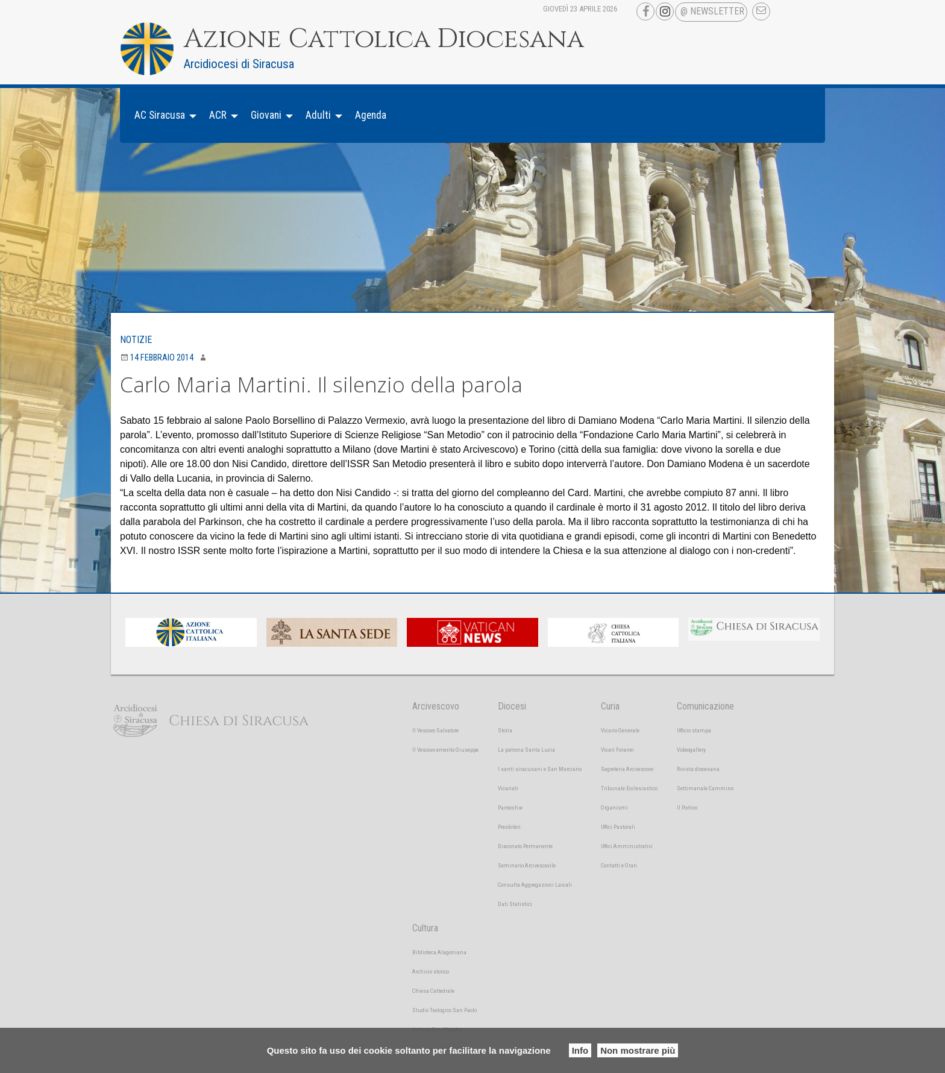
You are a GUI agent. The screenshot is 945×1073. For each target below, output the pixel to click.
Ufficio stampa (694, 730)
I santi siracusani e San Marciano (540, 769)
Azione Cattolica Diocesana (384, 39)
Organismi (614, 807)
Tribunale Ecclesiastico (629, 788)
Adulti (318, 115)
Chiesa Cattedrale (433, 990)
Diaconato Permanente (525, 846)
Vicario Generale (620, 730)
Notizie (136, 339)
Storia (505, 730)
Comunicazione (705, 706)
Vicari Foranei (617, 749)
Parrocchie (510, 807)
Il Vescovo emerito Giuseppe (445, 749)
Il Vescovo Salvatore (435, 730)
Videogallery (691, 749)
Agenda (370, 115)
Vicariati (508, 788)
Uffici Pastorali (618, 826)
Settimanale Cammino (705, 788)
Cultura (425, 928)
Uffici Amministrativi (627, 846)
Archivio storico (430, 971)
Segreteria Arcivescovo (627, 769)
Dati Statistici (515, 904)
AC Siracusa (159, 115)
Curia (610, 706)
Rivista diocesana (698, 769)
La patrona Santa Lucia (526, 749)
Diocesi (512, 706)
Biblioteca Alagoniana (439, 952)
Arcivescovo (435, 706)
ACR (218, 115)
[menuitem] (162, 115)
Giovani (266, 115)
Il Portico (687, 807)
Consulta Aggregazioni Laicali (535, 884)
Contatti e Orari (619, 865)
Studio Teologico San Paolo (444, 1010)
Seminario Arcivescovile (527, 865)
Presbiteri (509, 826)
